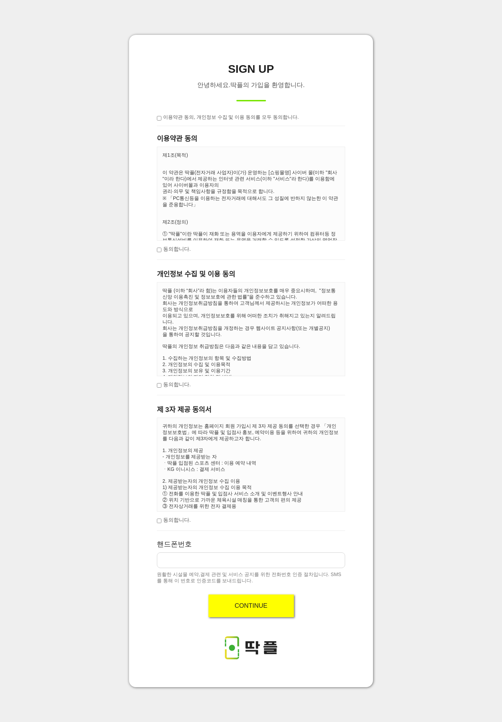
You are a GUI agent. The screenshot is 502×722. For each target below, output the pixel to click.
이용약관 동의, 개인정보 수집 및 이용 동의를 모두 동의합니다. (231, 117)
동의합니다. (177, 249)
